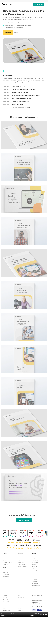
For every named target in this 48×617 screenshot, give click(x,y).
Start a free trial (38, 4)
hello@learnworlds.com (37, 600)
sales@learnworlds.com (37, 603)
